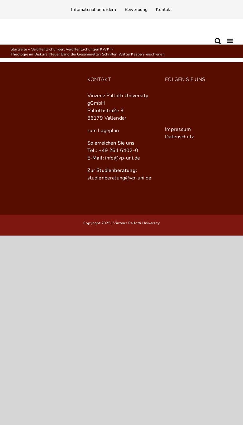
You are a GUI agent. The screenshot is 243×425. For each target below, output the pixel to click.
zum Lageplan (103, 130)
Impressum (178, 129)
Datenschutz (179, 136)
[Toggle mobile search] (218, 41)
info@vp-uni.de (122, 158)
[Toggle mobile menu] (230, 41)
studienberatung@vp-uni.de (119, 177)
